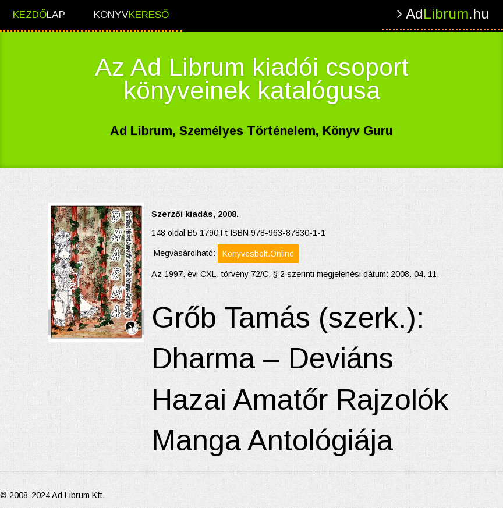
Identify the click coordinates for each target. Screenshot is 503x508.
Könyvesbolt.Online (258, 253)
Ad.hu (443, 14)
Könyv (131, 14)
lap (39, 14)
